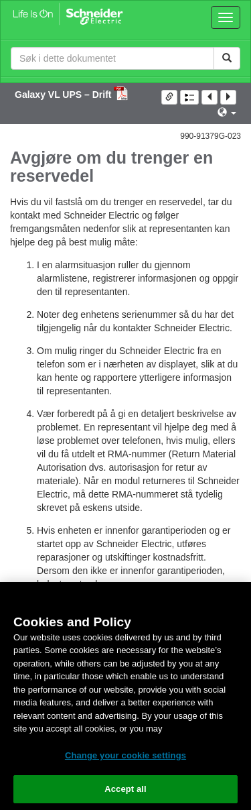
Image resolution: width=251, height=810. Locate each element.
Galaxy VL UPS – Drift (64, 94)
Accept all (125, 789)
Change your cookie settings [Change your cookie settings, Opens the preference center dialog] (125, 755)
